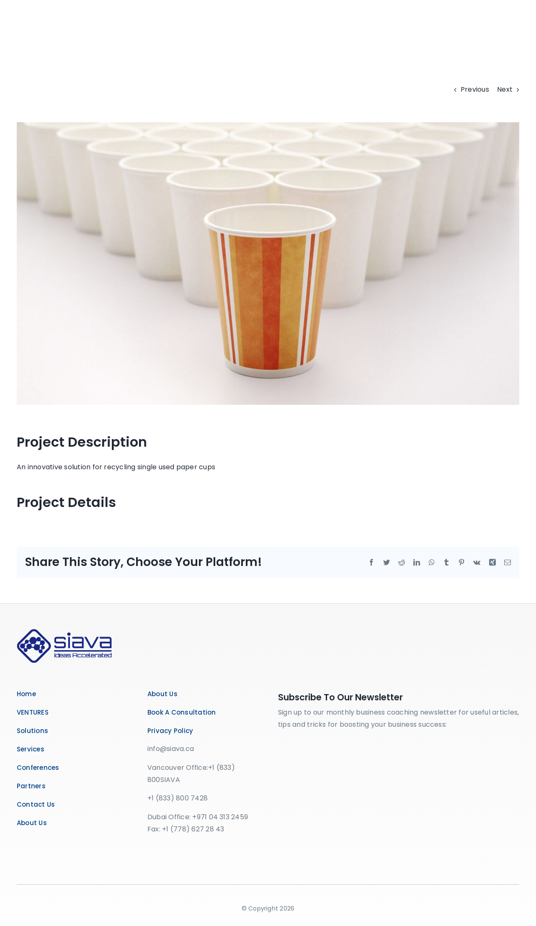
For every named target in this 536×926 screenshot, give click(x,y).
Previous (475, 89)
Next (505, 89)
